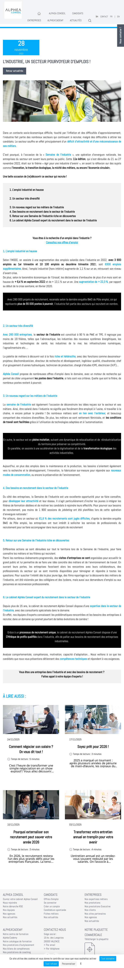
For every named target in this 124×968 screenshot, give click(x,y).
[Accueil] (39, 13)
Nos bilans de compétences (16, 948)
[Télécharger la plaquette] (103, 949)
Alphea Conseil (57, 13)
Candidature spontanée (55, 910)
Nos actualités (10, 917)
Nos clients (90, 910)
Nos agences (9, 913)
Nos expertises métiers (96, 899)
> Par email (49, 945)
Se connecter (50, 902)
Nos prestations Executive (97, 906)
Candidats (77, 13)
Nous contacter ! (120, 36)
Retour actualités (14, 71)
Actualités (76, 20)
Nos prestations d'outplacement (18, 945)
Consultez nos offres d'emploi (62, 242)
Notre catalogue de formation (17, 941)
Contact (104, 16)
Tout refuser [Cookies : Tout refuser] (51, 963)
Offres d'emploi (51, 899)
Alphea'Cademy (55, 20)
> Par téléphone (51, 948)
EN (118, 16)
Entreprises (34, 20)
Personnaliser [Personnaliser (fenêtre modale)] (68, 963)
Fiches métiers (51, 913)
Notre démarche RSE (13, 906)
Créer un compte (52, 906)
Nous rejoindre (10, 902)
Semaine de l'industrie (58, 154)
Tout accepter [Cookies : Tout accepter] (108, 958)
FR (111, 16)
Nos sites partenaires (95, 913)
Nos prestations (92, 902)
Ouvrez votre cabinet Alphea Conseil (20, 899)
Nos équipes (9, 910)
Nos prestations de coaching (17, 952)
